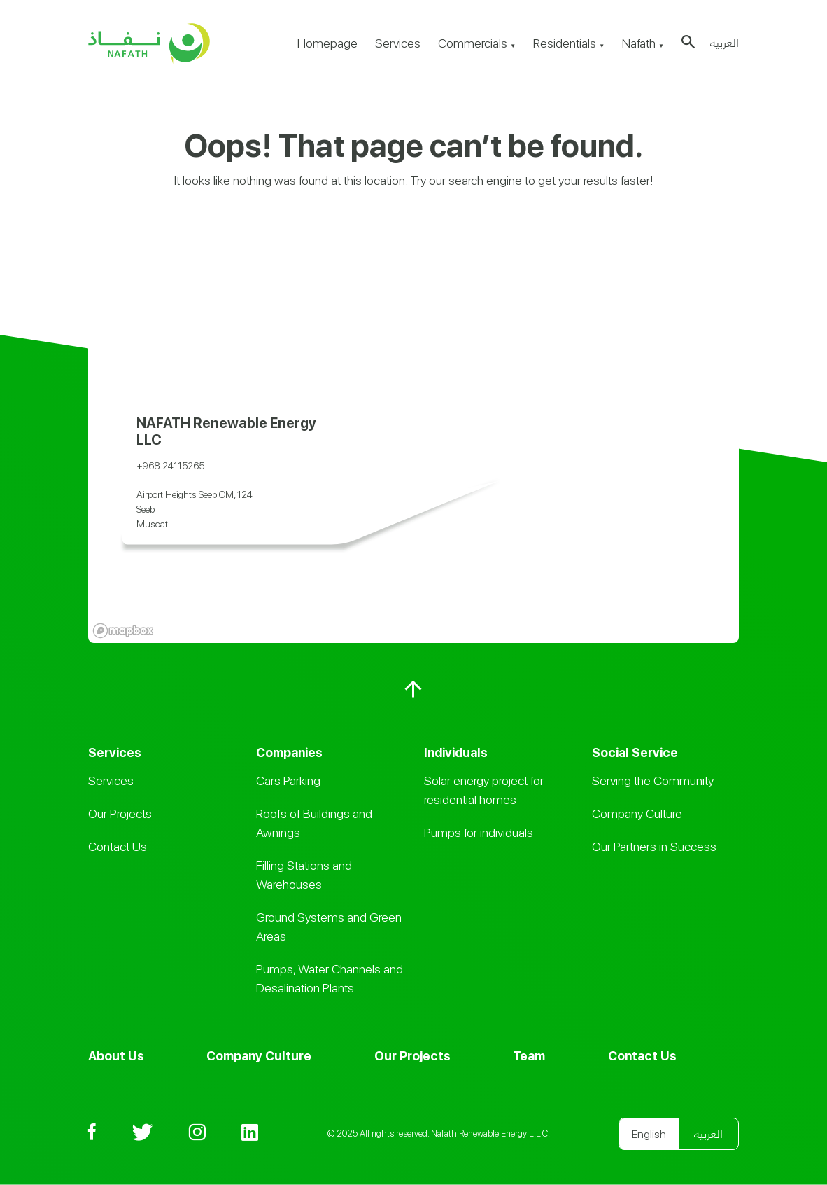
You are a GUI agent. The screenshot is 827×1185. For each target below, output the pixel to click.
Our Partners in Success (654, 846)
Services (397, 43)
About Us (116, 1055)
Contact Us (117, 846)
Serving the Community (653, 780)
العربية (724, 43)
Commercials (477, 43)
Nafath (643, 43)
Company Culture (637, 813)
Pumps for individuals (478, 832)
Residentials (569, 43)
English (649, 1134)
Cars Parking (288, 780)
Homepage (327, 43)
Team (529, 1055)
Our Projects (120, 813)
